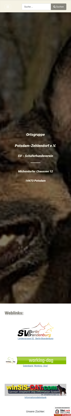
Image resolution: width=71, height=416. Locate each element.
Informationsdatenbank (35, 397)
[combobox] (36, 6)
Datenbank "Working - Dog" (35, 366)
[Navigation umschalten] (8, 7)
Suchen (58, 6)
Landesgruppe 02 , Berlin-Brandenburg (35, 338)
